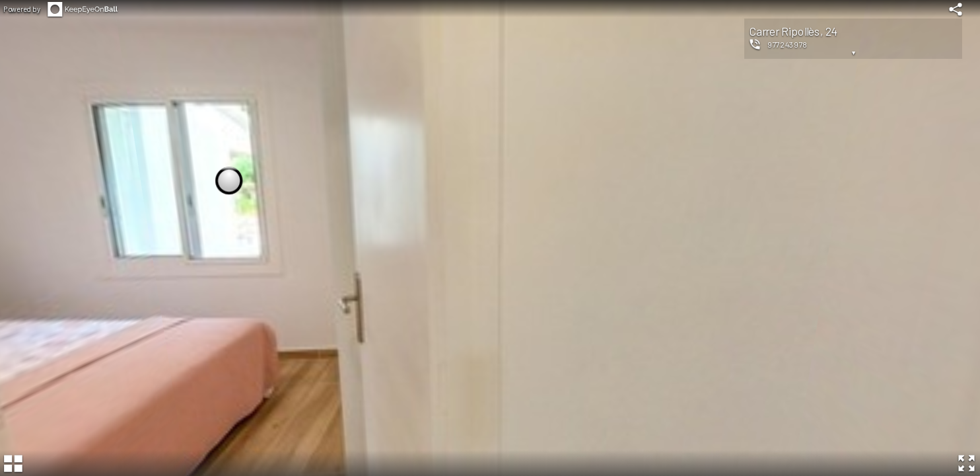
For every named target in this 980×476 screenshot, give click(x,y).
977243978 (787, 44)
